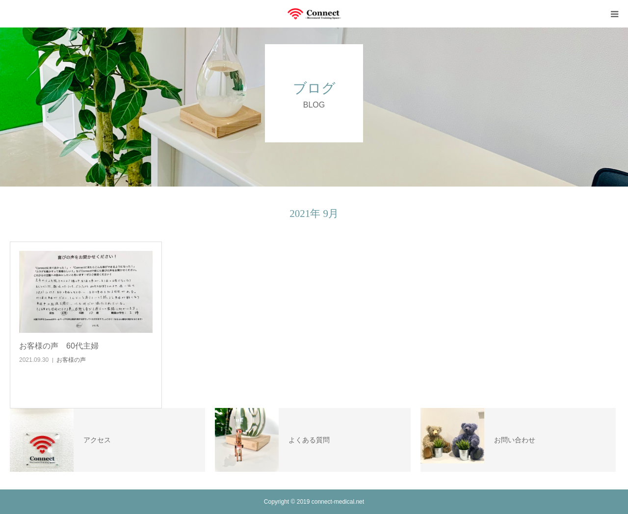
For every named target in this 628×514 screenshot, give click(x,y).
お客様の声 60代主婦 (59, 346)
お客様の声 (71, 359)
